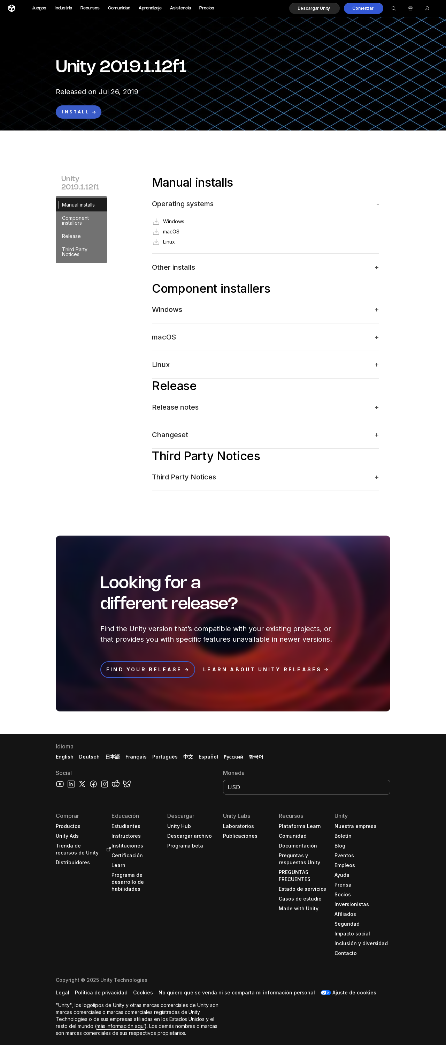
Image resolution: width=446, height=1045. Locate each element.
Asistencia (180, 8)
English (65, 757)
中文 (188, 757)
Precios (206, 8)
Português (165, 757)
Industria (63, 8)
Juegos (39, 8)
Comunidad (119, 8)
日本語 (112, 757)
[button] (314, 8)
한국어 (256, 757)
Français (136, 757)
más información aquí (121, 1026)
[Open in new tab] (107, 849)
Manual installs (78, 205)
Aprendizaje (150, 8)
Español (208, 757)
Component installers (75, 220)
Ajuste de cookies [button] (354, 992)
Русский (233, 757)
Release (71, 236)
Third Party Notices (74, 251)
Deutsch (89, 757)
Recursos (90, 8)
